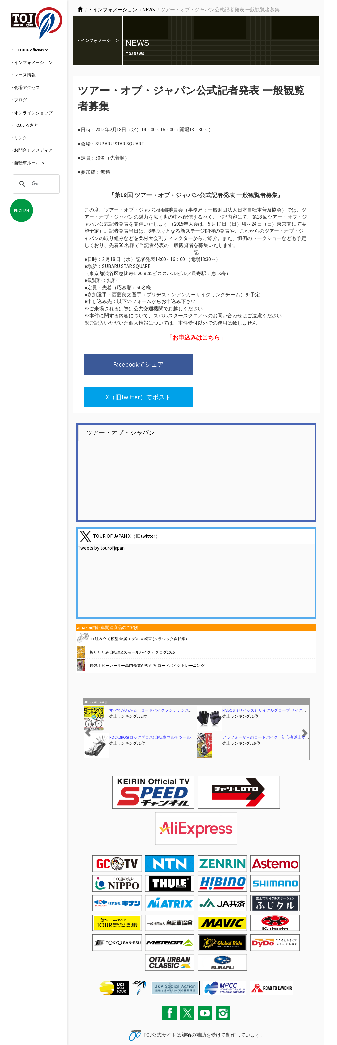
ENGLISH (21, 210)
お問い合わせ (86, 1026)
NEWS (149, 9)
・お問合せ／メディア (31, 150)
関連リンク (132, 1026)
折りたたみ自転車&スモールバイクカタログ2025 (132, 620)
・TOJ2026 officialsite (29, 49)
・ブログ (18, 99)
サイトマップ (110, 1026)
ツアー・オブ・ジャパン (120, 401)
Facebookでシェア (131, 365)
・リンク (18, 137)
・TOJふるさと (24, 125)
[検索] (35, 184)
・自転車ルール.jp (27, 162)
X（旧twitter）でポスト (240, 365)
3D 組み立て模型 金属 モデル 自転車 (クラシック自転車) (138, 606)
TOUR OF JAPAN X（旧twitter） (126, 504)
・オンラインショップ (31, 112)
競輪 (186, 1003)
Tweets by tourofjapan (101, 516)
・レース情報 (23, 74)
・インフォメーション (31, 62)
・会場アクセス (25, 87)
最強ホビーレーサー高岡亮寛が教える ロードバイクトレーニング (147, 633)
